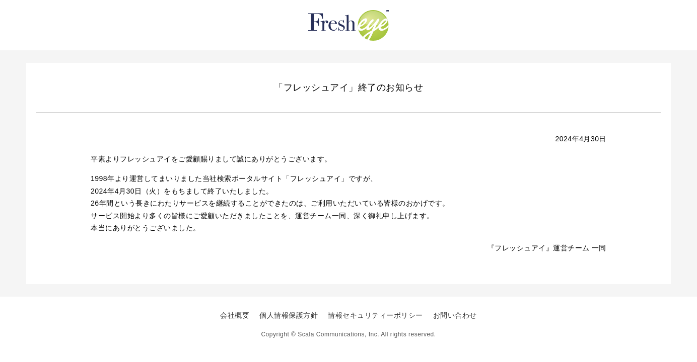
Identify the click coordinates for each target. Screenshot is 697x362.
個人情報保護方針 (288, 315)
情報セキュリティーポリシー (375, 315)
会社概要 (234, 315)
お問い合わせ (455, 315)
